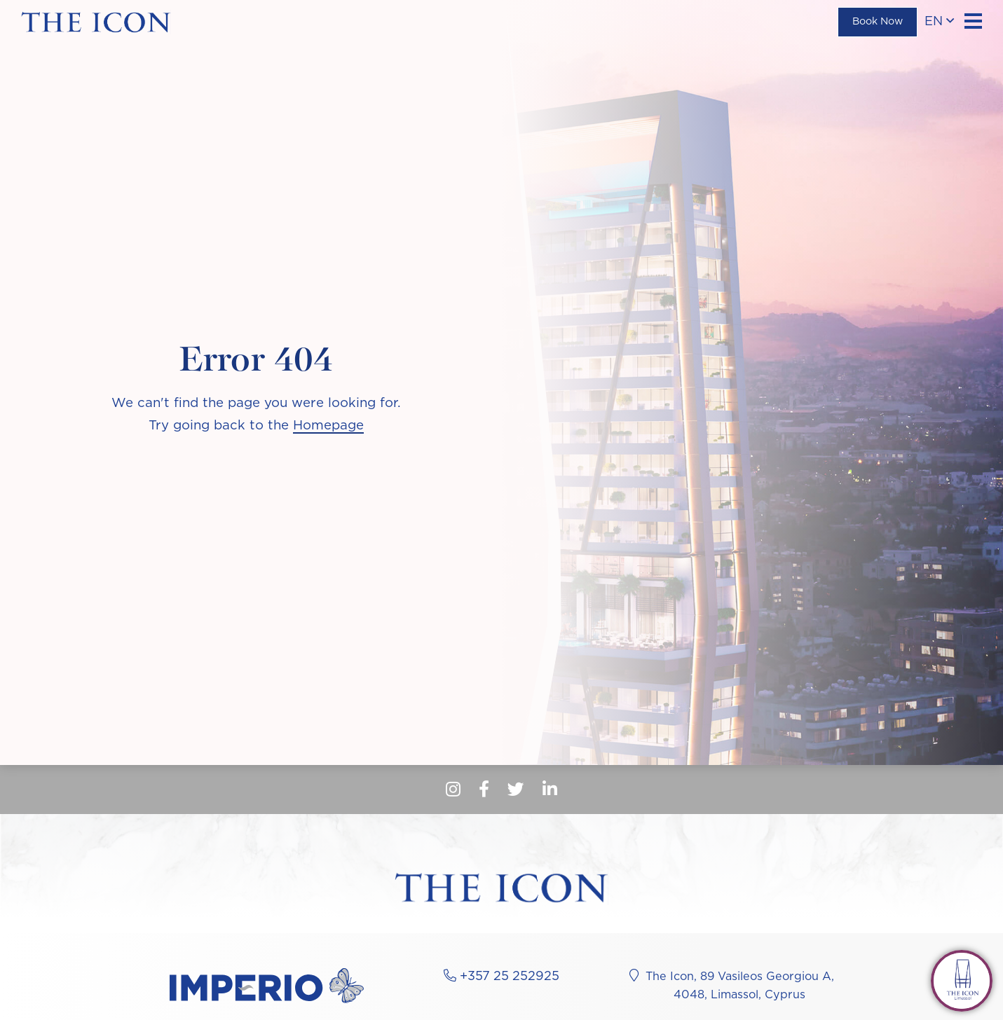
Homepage (328, 425)
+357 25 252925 (509, 976)
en (939, 21)
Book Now (877, 22)
